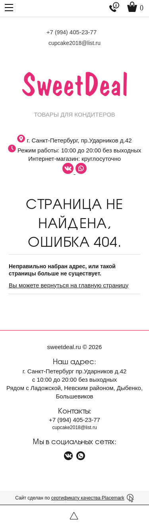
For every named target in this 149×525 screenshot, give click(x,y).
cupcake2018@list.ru (74, 43)
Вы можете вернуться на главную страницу (68, 285)
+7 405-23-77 (71, 32)
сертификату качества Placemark (87, 498)
